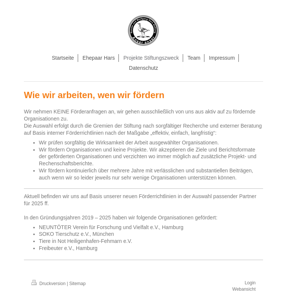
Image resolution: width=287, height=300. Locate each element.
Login (250, 282)
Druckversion (49, 283)
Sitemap (77, 283)
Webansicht (244, 289)
